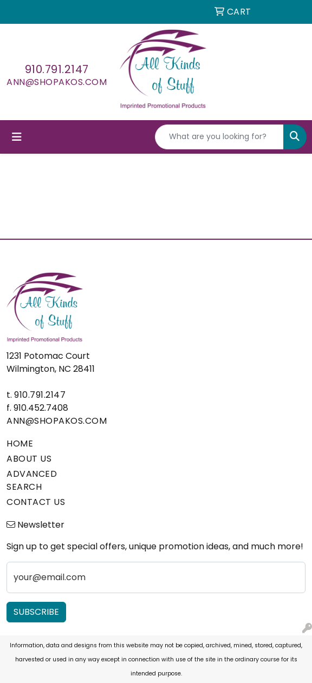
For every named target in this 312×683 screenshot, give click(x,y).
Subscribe (36, 612)
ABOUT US (28, 458)
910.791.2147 (57, 69)
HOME (19, 443)
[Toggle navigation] (16, 137)
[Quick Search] (219, 136)
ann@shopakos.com (56, 82)
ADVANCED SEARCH (31, 480)
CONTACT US (35, 502)
